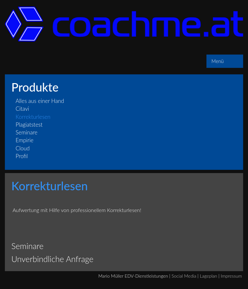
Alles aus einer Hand (40, 100)
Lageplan (208, 276)
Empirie (24, 140)
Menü (217, 61)
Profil (22, 156)
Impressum (231, 276)
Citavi (22, 108)
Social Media (184, 276)
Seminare (26, 132)
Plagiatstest (29, 124)
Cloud (23, 148)
